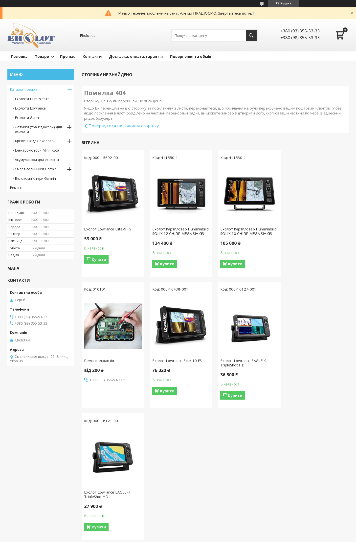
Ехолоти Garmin (28, 117)
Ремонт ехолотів (303, 229)
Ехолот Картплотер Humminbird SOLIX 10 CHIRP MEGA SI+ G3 (248, 231)
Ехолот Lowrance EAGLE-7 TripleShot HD (243, 362)
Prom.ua (203, 533)
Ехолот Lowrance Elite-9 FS (107, 229)
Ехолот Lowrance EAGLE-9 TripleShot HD (175, 362)
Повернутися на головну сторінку (124, 126)
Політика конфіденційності (206, 537)
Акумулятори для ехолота (37, 159)
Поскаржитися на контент (165, 537)
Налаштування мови (114, 470)
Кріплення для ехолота (34, 140)
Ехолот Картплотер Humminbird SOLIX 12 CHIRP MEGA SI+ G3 (180, 231)
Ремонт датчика (110, 463)
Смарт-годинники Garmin (36, 169)
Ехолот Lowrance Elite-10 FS (109, 360)
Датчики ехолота (24, 477)
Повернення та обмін (190, 56)
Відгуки (190, 470)
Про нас (67, 56)
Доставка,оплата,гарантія (206, 477)
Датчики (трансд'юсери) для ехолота (38, 129)
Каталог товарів (24, 89)
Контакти (92, 56)
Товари (42, 56)
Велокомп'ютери (24, 506)
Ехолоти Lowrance (30, 108)
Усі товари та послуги (213, 417)
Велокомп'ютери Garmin (35, 178)
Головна (19, 56)
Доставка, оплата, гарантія (136, 56)
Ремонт (16, 187)
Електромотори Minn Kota (37, 150)
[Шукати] (251, 35)
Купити (99, 259)
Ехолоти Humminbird (32, 98)
